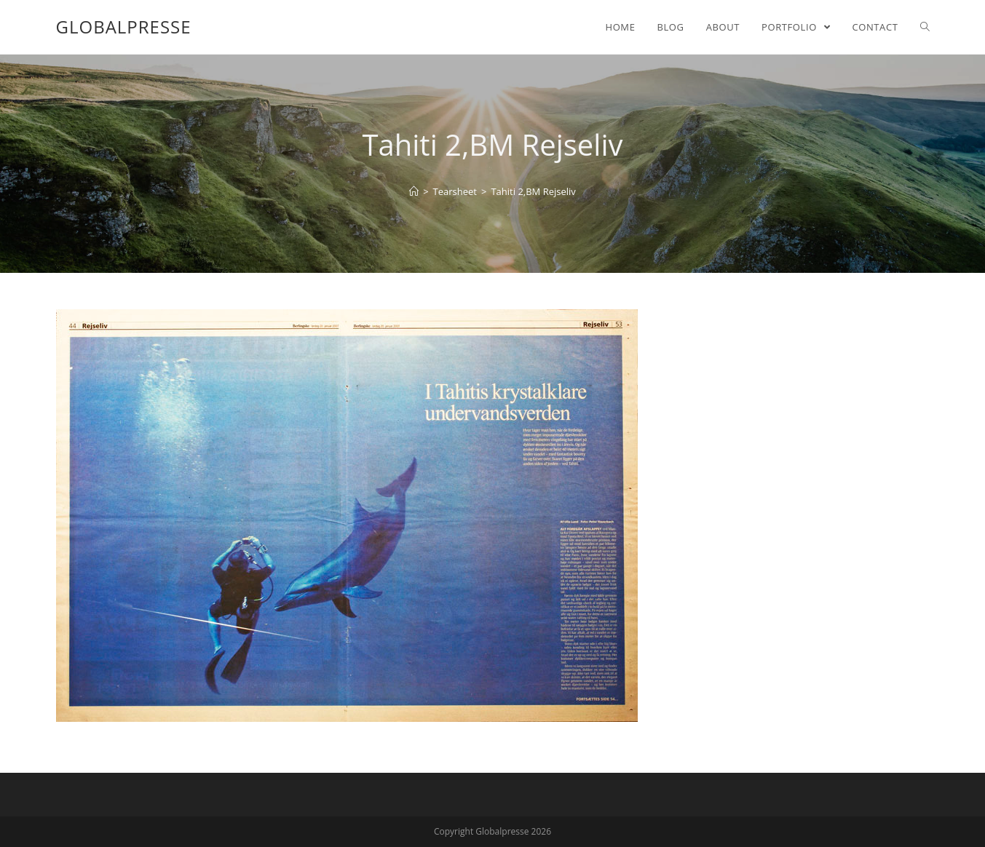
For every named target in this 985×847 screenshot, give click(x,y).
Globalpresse (123, 27)
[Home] (414, 191)
